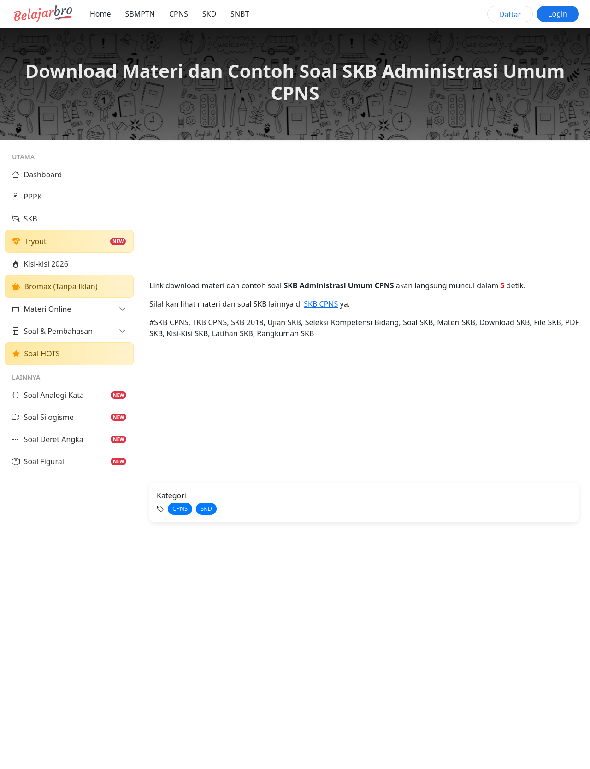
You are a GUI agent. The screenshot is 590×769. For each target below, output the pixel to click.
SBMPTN (140, 14)
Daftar (510, 14)
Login (557, 14)
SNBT (239, 14)
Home (100, 14)
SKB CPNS (321, 304)
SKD (209, 14)
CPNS (178, 14)
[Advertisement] (364, 215)
